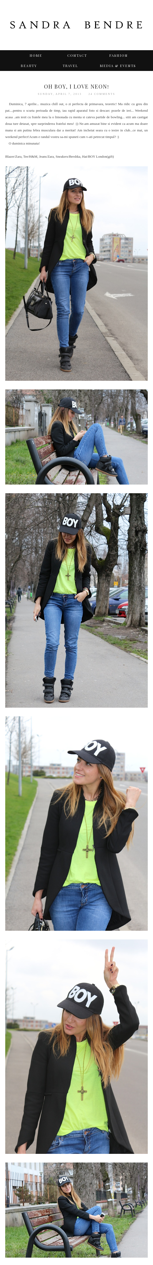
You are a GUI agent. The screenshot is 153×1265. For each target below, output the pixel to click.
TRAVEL (70, 65)
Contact (77, 55)
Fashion (118, 55)
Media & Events (118, 65)
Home (36, 55)
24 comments (102, 93)
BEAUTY (29, 65)
